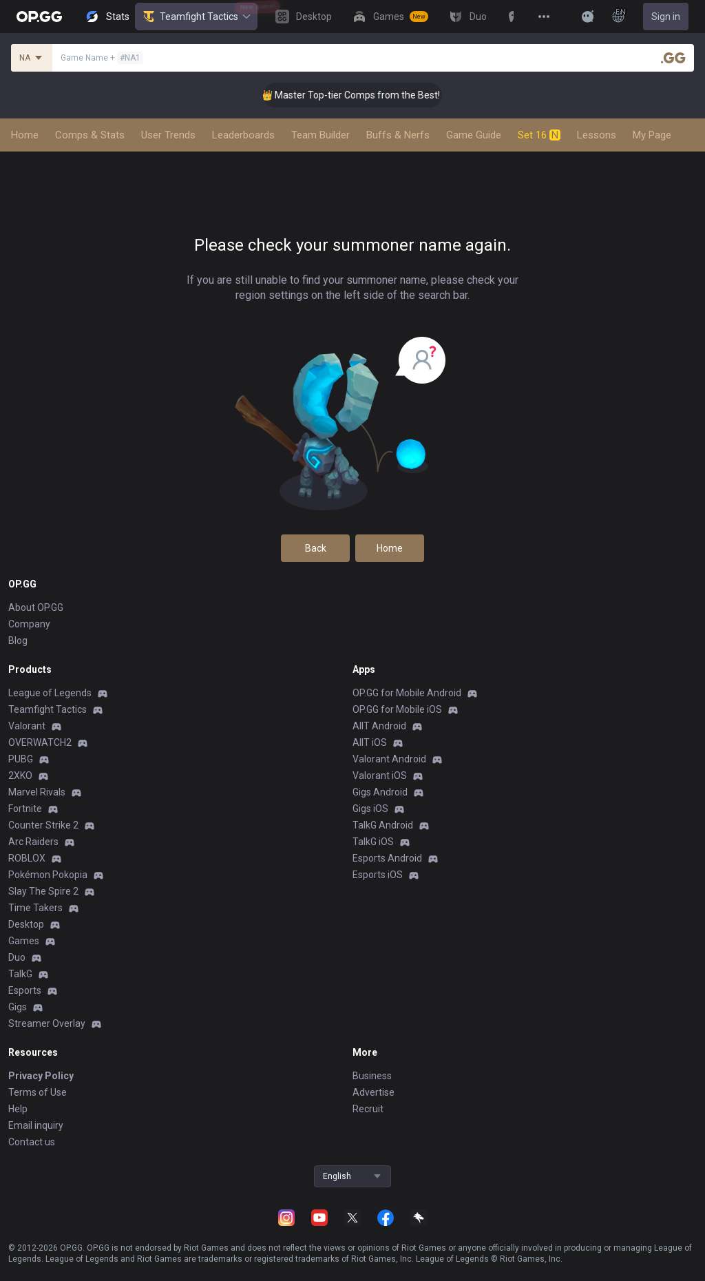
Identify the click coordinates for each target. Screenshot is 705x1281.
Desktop (26, 924)
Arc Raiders (33, 841)
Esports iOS (377, 874)
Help (18, 1108)
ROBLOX (26, 858)
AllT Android (379, 725)
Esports (24, 990)
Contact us (31, 1141)
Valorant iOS (379, 775)
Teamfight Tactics (196, 16)
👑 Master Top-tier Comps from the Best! (366, 95)
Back (315, 548)
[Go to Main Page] (39, 16)
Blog (18, 640)
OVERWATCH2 (40, 742)
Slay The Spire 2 (43, 891)
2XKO (20, 775)
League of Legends (50, 692)
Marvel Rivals (36, 792)
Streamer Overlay (46, 1023)
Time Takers (35, 907)
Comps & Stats (90, 135)
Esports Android (387, 858)
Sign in (665, 16)
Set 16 (539, 135)
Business (372, 1075)
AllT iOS (369, 742)
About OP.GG (35, 607)
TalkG (20, 973)
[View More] (544, 16)
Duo (16, 957)
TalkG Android (382, 825)
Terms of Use (37, 1092)
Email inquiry (35, 1125)
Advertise (373, 1092)
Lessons (596, 135)
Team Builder (320, 135)
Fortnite (25, 808)
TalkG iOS (373, 841)
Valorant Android (389, 758)
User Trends (168, 135)
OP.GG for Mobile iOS (397, 709)
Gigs (17, 1006)
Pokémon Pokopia (47, 874)
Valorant (26, 725)
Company (29, 623)
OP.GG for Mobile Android (406, 692)
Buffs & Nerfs (398, 135)
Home (25, 135)
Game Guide (473, 135)
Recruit (367, 1108)
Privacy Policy (41, 1075)
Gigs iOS (370, 808)
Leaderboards (243, 135)
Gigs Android (380, 792)
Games (23, 940)
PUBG (20, 758)
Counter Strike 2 (43, 825)
